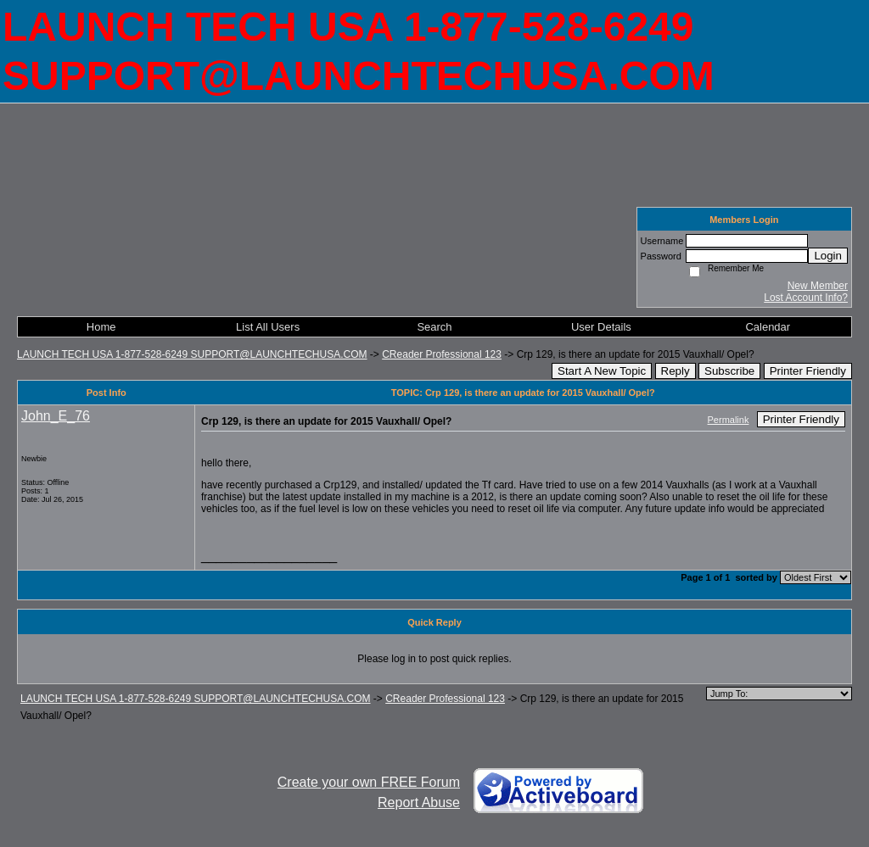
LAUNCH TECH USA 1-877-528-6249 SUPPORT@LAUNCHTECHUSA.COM (192, 354)
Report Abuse (419, 802)
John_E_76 (55, 416)
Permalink (728, 420)
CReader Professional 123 (442, 354)
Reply (675, 371)
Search (434, 326)
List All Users (268, 326)
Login (828, 255)
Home (101, 326)
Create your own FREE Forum (369, 782)
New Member (818, 286)
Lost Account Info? (806, 298)
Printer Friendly (808, 371)
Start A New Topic (602, 371)
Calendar (767, 326)
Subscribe (729, 371)
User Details (601, 326)
